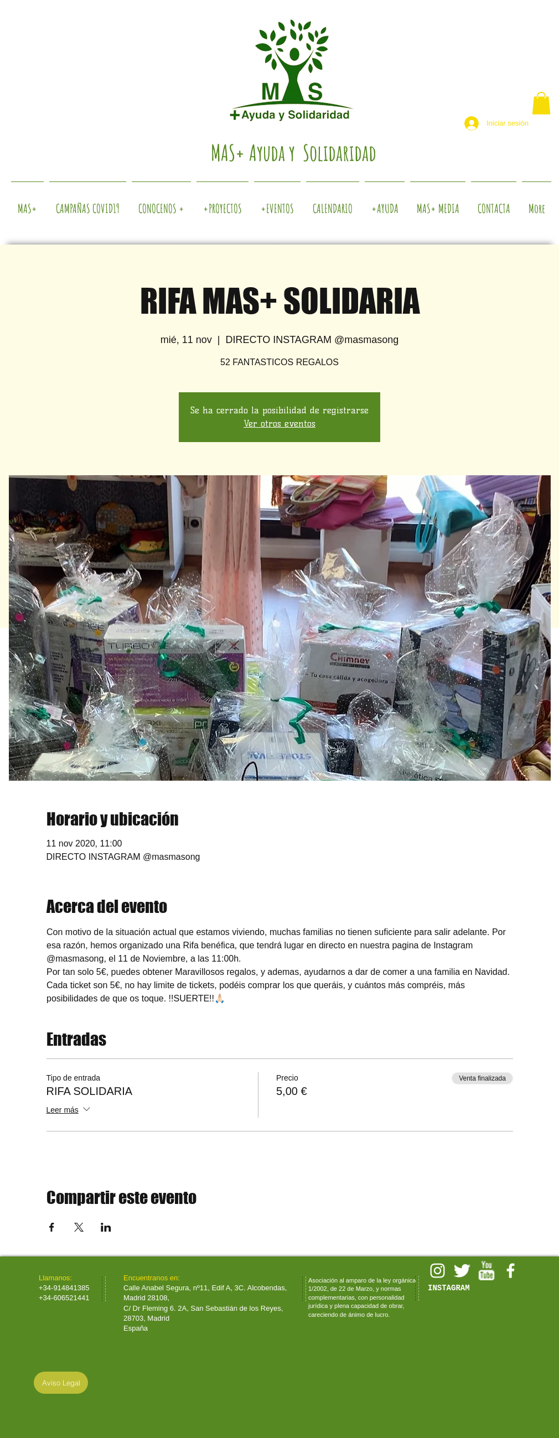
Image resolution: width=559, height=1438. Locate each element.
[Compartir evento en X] (79, 1227)
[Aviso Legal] (61, 1383)
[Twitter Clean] (462, 1270)
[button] (541, 103)
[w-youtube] (486, 1270)
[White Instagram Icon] (437, 1270)
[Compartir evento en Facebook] (51, 1227)
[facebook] (510, 1270)
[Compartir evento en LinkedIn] (106, 1227)
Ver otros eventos (279, 423)
